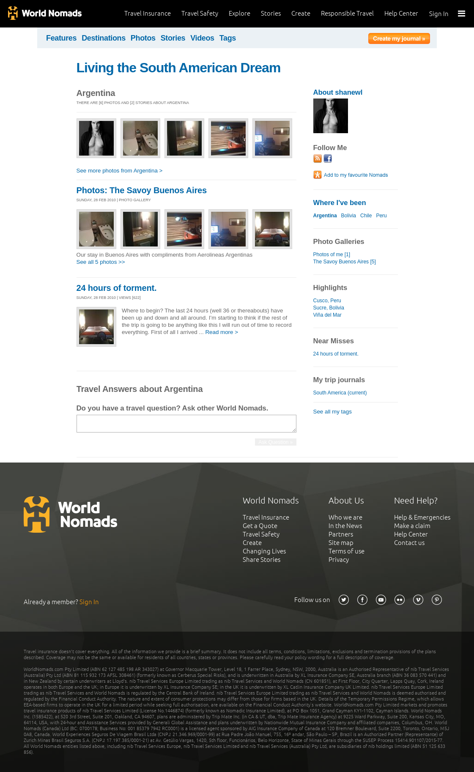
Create (300, 13)
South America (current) (340, 393)
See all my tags (332, 411)
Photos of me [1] (332, 254)
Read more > (221, 332)
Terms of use (346, 551)
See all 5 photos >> (101, 262)
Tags (227, 38)
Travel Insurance (147, 13)
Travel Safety (199, 13)
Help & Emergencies (422, 517)
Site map (341, 542)
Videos (202, 38)
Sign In (439, 13)
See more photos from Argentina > (120, 170)
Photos (143, 38)
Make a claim (412, 525)
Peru (381, 216)
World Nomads (44, 13)
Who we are (345, 517)
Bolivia (348, 216)
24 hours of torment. (117, 288)
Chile (366, 216)
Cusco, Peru (327, 301)
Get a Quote (260, 525)
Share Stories (261, 559)
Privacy (339, 559)
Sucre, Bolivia (328, 308)
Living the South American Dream (179, 67)
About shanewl (338, 92)
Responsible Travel (347, 13)
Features (61, 38)
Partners (341, 534)
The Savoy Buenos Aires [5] (344, 262)
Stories (271, 13)
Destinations (104, 38)
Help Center (401, 13)
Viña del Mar (327, 315)
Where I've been (339, 203)
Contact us (409, 542)
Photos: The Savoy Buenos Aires (142, 190)
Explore (239, 13)
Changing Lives (264, 551)
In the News (345, 525)
